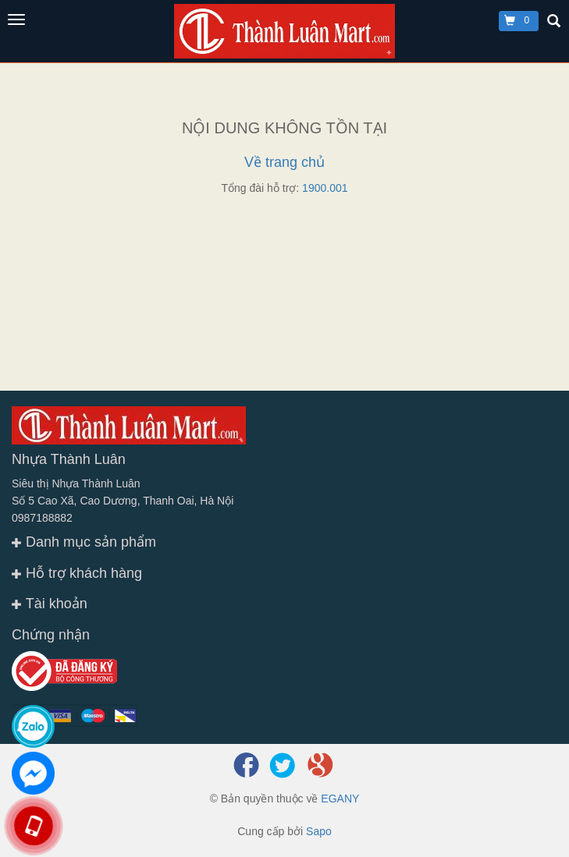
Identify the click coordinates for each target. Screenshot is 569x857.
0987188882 (42, 518)
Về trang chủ (284, 162)
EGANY (340, 798)
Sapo (319, 831)
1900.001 (324, 188)
